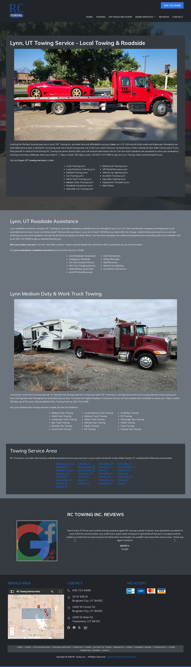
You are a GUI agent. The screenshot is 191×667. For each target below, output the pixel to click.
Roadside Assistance (62, 647)
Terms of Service (114, 657)
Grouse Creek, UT (86, 466)
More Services (145, 16)
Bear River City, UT (65, 463)
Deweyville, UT (63, 480)
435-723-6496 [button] (172, 5)
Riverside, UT (105, 483)
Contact (177, 16)
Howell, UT (83, 476)
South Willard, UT (126, 466)
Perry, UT (103, 470)
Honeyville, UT (85, 473)
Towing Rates (160, 647)
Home (89, 16)
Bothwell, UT (62, 466)
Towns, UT (123, 473)
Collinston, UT (63, 473)
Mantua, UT (84, 483)
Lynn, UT (82, 480)
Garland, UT (84, 463)
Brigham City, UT (64, 470)
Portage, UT (105, 476)
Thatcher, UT (124, 470)
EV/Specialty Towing (82, 647)
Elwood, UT (61, 483)
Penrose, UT (105, 466)
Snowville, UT (125, 463)
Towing (100, 16)
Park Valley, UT (106, 463)
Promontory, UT (106, 480)
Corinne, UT (62, 476)
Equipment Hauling (143, 647)
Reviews (164, 16)
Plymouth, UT (105, 473)
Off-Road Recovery (120, 16)
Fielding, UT (62, 486)
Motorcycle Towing (102, 647)
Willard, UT (123, 480)
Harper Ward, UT (86, 470)
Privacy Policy (130, 657)
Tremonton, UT (125, 476)
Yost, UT (122, 483)
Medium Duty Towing (123, 647)
